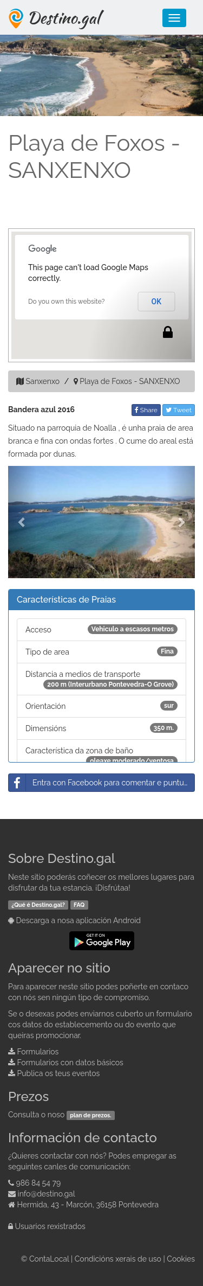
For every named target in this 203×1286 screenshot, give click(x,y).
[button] (22, 522)
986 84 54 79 (38, 1183)
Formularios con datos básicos (70, 1062)
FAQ (79, 904)
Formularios (38, 1051)
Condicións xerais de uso (118, 1259)
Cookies (181, 1259)
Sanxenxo (43, 381)
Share (146, 410)
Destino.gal (63, 17)
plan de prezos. (90, 1115)
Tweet (179, 410)
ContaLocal (49, 1259)
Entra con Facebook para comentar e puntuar (100, 782)
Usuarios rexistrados (50, 1226)
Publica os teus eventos (58, 1073)
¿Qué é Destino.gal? (38, 904)
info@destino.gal (46, 1193)
